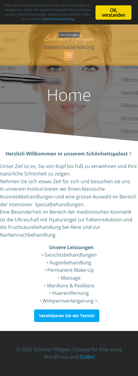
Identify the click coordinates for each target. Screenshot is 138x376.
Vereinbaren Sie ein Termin (67, 315)
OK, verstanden (113, 12)
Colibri (87, 357)
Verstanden (69, 35)
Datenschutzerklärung (69, 47)
